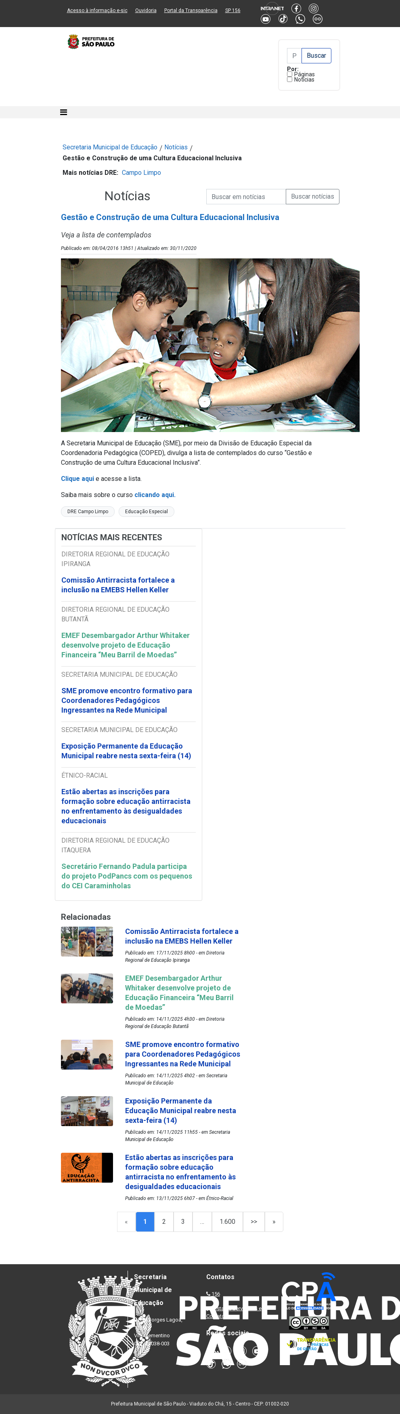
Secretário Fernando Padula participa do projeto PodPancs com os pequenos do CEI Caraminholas (126, 876)
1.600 (227, 1221)
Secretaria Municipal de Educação (110, 147)
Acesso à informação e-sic (97, 10)
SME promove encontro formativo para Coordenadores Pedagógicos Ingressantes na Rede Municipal (126, 700)
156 (216, 1294)
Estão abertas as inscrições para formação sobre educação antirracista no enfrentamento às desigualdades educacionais (126, 806)
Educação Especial (146, 511)
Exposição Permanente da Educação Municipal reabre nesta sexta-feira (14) (126, 751)
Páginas (304, 74)
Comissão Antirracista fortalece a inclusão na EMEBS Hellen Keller (118, 585)
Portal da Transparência (191, 10)
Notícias (304, 79)
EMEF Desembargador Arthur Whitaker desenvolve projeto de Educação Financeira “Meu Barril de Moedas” (125, 645)
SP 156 (233, 10)
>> (254, 1221)
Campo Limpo (141, 172)
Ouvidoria (146, 10)
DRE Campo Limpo (87, 511)
